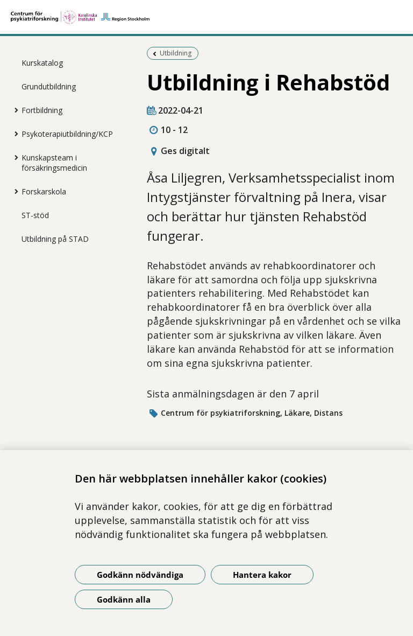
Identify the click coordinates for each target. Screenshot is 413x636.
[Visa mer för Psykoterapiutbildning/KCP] (13, 133)
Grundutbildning (49, 86)
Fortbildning (42, 110)
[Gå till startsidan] (206, 17)
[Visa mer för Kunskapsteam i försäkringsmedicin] (13, 157)
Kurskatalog (42, 63)
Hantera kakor (262, 574)
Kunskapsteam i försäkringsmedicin (54, 162)
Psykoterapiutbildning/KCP (67, 134)
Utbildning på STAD (55, 239)
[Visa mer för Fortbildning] (13, 110)
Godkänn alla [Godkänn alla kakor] (124, 599)
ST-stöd (35, 215)
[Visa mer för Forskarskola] (13, 191)
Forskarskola (44, 191)
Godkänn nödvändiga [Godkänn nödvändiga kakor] (140, 574)
